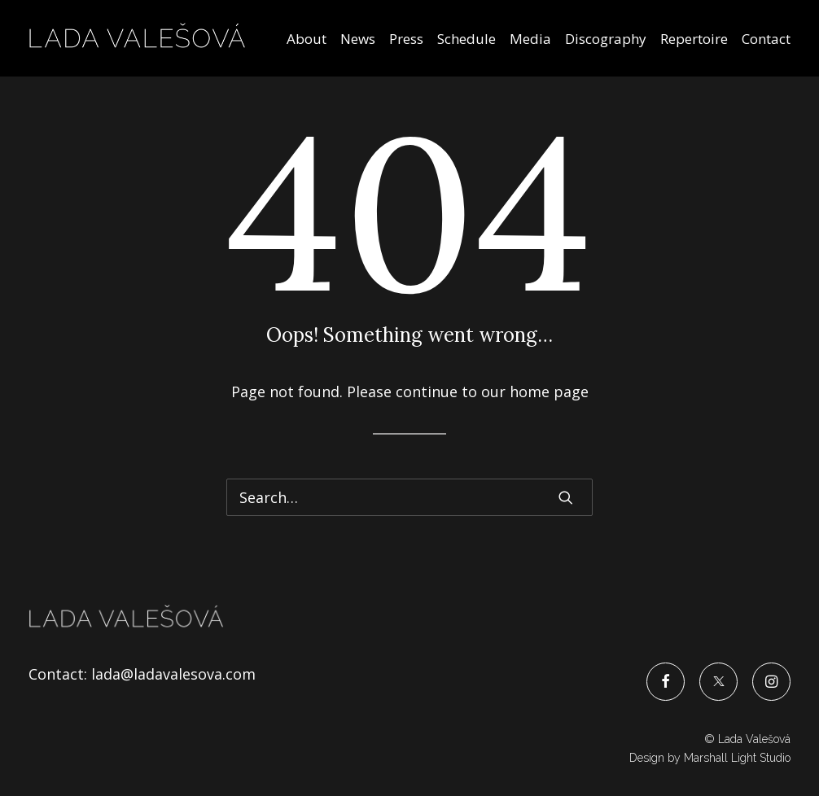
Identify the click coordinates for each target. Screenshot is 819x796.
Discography (605, 38)
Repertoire (694, 38)
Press (406, 38)
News (357, 38)
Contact (766, 38)
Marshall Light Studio (737, 757)
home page (549, 391)
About (306, 38)
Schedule (466, 38)
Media (530, 38)
